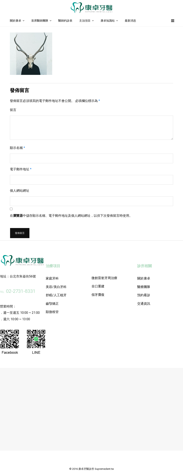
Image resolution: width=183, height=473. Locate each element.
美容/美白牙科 (56, 287)
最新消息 (130, 20)
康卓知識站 (108, 20)
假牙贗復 (98, 295)
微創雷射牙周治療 (104, 278)
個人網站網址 (19, 191)
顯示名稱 (17, 148)
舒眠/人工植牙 (56, 295)
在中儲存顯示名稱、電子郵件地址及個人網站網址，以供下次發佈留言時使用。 (71, 216)
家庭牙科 (52, 278)
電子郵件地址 (20, 169)
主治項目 (84, 20)
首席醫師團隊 (39, 20)
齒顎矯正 (52, 304)
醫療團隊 (143, 287)
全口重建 (98, 286)
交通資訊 (143, 304)
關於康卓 (15, 20)
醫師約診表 (65, 20)
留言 (13, 110)
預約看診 (143, 295)
